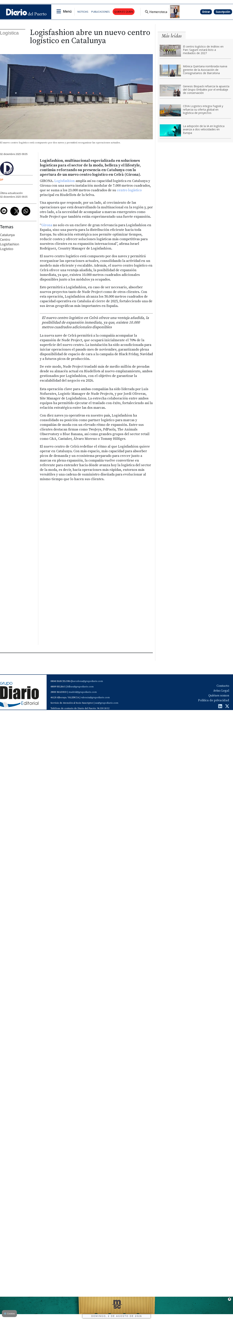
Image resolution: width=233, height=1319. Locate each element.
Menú (67, 11)
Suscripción (223, 12)
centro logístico (129, 190)
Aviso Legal (221, 691)
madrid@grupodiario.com (83, 692)
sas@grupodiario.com (106, 703)
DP (1, 179)
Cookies (9, 1313)
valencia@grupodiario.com (95, 697)
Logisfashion (64, 181)
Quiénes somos (218, 695)
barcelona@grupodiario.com (87, 681)
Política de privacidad (213, 700)
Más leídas (172, 36)
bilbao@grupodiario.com (80, 686)
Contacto (222, 686)
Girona (47, 225)
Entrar (206, 12)
